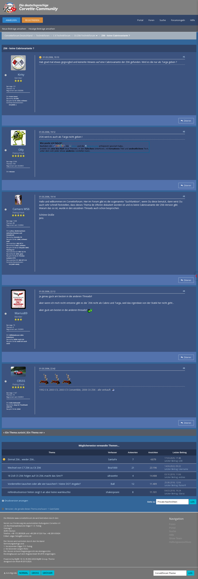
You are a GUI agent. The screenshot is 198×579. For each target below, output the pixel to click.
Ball (113, 483)
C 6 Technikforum (61, 35)
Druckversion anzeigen (16, 500)
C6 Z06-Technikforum (84, 35)
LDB (180, 460)
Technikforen (42, 35)
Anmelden (11, 20)
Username (183, 469)
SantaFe (112, 459)
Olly (21, 150)
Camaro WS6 (21, 209)
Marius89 (21, 313)
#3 (184, 196)
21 (133, 467)
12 (133, 483)
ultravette (112, 475)
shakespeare (112, 492)
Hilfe (192, 20)
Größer (47, 572)
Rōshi (18, 561)
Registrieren (32, 20)
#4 (184, 291)
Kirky (21, 74)
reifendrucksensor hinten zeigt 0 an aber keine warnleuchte (39, 492)
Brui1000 (112, 467)
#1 (184, 57)
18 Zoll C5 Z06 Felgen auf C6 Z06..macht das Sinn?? (35, 475)
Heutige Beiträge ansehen (42, 28)
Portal (140, 20)
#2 (184, 132)
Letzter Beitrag (171, 460)
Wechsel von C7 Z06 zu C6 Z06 (24, 467)
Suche (163, 20)
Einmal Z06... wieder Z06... (21, 459)
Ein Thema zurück (15, 432)
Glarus (181, 493)
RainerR (182, 485)
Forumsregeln (178, 20)
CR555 (21, 381)
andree (182, 477)
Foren (151, 20)
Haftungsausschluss (180, 542)
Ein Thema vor (35, 432)
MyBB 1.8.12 (20, 559)
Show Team (175, 538)
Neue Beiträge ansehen (14, 28)
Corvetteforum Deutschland (18, 35)
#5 (184, 368)
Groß (35, 572)
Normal (23, 572)
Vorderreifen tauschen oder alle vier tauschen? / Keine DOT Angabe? (44, 483)
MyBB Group (41, 559)
